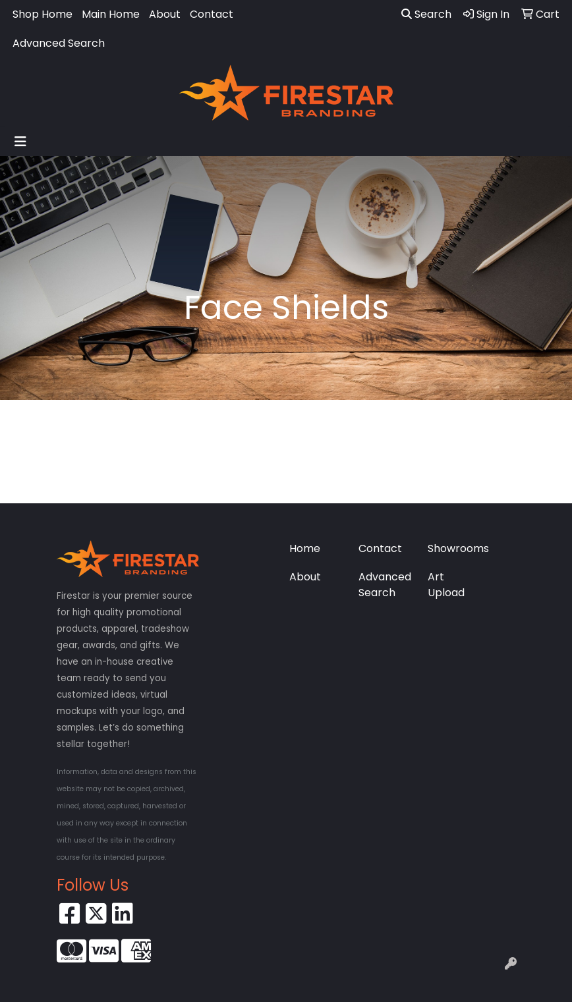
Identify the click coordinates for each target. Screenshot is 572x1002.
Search (426, 14)
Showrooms (454, 548)
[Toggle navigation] (20, 141)
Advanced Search (59, 43)
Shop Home (42, 14)
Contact (211, 14)
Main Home (111, 14)
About (165, 14)
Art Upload (446, 584)
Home (304, 548)
